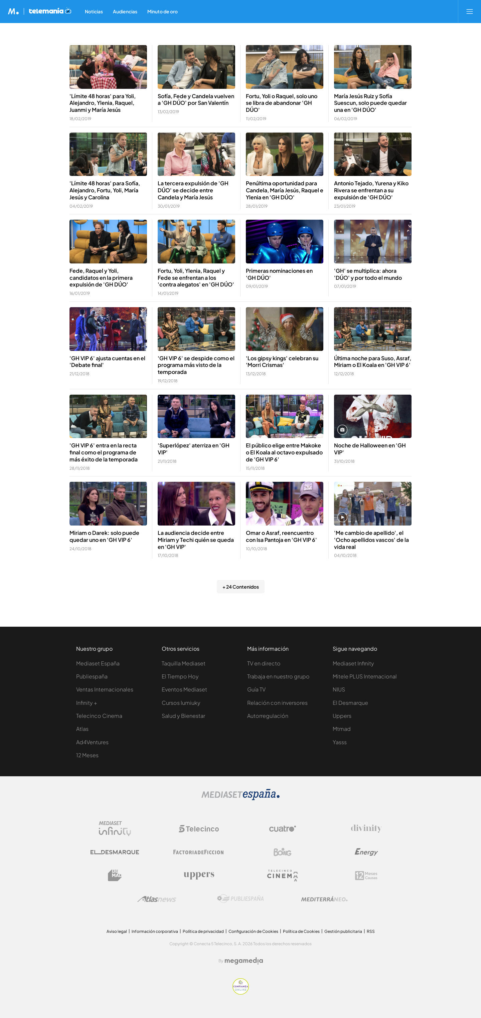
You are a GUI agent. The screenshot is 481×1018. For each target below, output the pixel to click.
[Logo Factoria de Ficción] (198, 852)
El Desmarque (350, 702)
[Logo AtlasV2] (156, 899)
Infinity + (86, 702)
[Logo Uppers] (199, 875)
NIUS (339, 689)
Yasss (340, 742)
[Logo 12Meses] (366, 875)
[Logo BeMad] (115, 875)
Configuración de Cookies (253, 931)
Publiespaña (92, 676)
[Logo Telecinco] (199, 828)
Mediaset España (98, 663)
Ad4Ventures (92, 742)
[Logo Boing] (283, 852)
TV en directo (264, 663)
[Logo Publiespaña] (240, 898)
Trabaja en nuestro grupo (278, 676)
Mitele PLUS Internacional (365, 676)
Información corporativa (155, 931)
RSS (371, 931)
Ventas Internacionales (104, 689)
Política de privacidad (203, 931)
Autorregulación (267, 715)
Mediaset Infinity (353, 663)
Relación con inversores (277, 702)
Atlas (82, 728)
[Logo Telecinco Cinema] (282, 875)
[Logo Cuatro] (282, 828)
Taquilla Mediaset (183, 663)
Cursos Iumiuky (181, 702)
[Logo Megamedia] (244, 961)
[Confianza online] (240, 993)
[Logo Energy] (366, 852)
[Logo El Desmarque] (115, 852)
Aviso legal (117, 931)
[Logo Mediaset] (240, 798)
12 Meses (87, 755)
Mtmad (342, 728)
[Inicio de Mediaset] (13, 11)
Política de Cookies (301, 931)
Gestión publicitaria (343, 931)
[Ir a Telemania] (50, 11)
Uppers (342, 715)
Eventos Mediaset (184, 689)
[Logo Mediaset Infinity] (115, 828)
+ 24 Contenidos (240, 587)
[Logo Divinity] (366, 828)
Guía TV (256, 689)
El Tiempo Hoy (180, 676)
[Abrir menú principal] (469, 11)
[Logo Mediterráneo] (324, 898)
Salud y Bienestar (183, 715)
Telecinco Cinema (99, 715)
